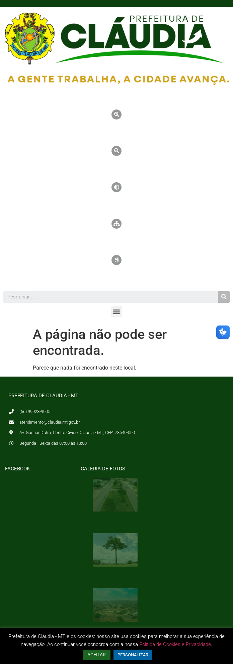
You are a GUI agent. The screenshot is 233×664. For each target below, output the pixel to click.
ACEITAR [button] (96, 654)
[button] (116, 311)
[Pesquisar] (224, 297)
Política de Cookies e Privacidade (175, 644)
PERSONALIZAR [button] (133, 654)
